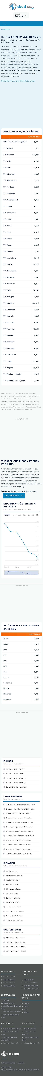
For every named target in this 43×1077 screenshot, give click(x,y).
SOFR (25, 1009)
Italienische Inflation (11, 902)
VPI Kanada (8, 251)
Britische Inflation (11, 885)
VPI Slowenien (9, 329)
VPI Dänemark (9, 174)
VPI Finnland (8, 187)
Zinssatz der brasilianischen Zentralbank (18, 809)
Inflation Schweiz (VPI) (10, 1043)
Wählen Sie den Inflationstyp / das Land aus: (19, 491)
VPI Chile (7, 161)
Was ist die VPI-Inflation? (11, 1029)
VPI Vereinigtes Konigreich (14, 381)
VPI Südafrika (9, 342)
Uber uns (21, 1063)
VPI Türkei (7, 361)
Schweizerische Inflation (13, 920)
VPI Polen (7, 290)
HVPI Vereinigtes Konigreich (15, 142)
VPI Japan (7, 245)
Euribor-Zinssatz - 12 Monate (14, 787)
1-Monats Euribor (8, 980)
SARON (25, 1003)
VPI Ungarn (8, 368)
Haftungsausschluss (8, 1063)
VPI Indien (7, 206)
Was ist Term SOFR (29, 983)
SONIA (25, 1012)
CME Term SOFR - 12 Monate (14, 951)
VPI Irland (7, 219)
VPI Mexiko (7, 264)
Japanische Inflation (12, 907)
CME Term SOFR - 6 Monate (14, 947)
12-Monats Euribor (8, 986)
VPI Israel (7, 232)
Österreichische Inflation (13, 916)
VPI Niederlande (10, 271)
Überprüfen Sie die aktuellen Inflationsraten (18, 81)
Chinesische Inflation (12, 889)
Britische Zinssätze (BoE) (11, 1011)
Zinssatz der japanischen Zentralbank (17, 827)
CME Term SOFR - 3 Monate (14, 942)
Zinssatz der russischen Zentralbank (17, 845)
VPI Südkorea (8, 348)
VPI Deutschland (10, 181)
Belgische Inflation (11, 880)
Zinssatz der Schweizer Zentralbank (17, 849)
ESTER (25, 1006)
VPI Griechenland (10, 200)
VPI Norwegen (9, 277)
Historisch (5, 29)
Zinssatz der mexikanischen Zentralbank (18, 836)
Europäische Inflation (12, 898)
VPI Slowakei (8, 322)
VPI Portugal (8, 297)
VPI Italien (7, 239)
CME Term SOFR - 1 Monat (13, 938)
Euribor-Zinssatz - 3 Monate (14, 778)
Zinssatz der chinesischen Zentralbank (18, 818)
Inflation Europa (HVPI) (31, 1043)
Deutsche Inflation (11, 894)
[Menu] (4, 23)
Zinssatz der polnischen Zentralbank (17, 840)
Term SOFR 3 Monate (30, 989)
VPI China (7, 168)
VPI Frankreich (9, 193)
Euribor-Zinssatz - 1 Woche (14, 769)
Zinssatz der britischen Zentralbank (17, 813)
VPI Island (7, 226)
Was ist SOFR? (28, 980)
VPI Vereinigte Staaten (12, 374)
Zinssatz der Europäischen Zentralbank (18, 822)
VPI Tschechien (9, 355)
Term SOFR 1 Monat (30, 986)
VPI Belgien (8, 148)
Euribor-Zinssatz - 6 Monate (14, 783)
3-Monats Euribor (8, 983)
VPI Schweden (9, 310)
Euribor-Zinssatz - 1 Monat (14, 774)
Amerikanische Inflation (13, 876)
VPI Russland (8, 303)
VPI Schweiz (8, 316)
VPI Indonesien (9, 213)
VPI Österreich (9, 284)
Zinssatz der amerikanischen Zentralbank (19, 805)
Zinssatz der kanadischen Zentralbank (18, 831)
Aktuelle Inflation (29, 1029)
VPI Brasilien (8, 155)
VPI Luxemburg (9, 258)
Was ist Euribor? (8, 977)
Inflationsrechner (10, 871)
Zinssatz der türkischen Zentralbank (17, 854)
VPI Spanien (8, 335)
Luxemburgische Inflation (13, 911)
